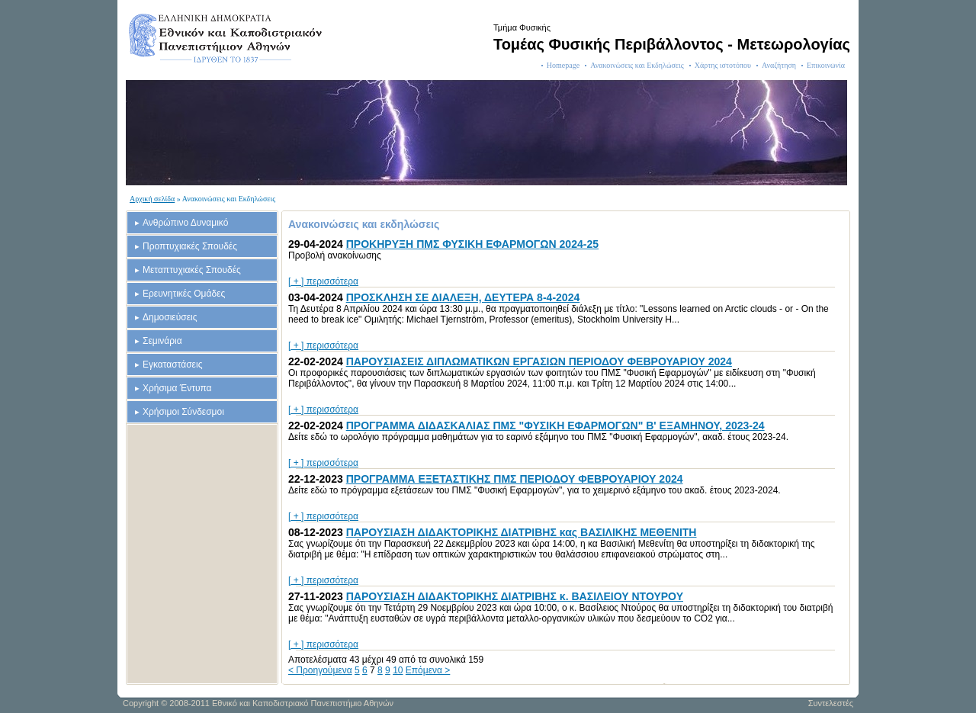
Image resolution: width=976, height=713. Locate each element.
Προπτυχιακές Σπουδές (190, 246)
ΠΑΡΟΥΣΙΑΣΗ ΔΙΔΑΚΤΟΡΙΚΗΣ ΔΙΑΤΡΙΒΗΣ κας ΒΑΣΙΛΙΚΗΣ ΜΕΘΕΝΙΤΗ (521, 532)
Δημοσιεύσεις (170, 317)
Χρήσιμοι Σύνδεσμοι (183, 411)
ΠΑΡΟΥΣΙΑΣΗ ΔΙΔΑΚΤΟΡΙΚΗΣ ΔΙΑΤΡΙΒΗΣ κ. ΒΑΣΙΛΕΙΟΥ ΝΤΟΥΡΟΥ (514, 596)
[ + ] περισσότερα (323, 281)
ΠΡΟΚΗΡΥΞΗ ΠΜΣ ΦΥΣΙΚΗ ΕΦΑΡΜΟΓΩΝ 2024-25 (472, 244)
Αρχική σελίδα (152, 198)
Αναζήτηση (779, 65)
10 (398, 670)
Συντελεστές (830, 703)
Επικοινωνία (826, 65)
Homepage (563, 65)
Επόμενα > (428, 670)
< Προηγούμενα (320, 670)
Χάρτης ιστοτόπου (723, 65)
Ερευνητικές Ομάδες (184, 293)
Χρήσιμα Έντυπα (177, 388)
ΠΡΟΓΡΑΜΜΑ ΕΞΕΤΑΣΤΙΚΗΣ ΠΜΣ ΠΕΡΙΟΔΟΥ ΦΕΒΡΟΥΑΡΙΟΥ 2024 (514, 479)
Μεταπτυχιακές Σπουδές (192, 270)
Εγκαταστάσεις (172, 364)
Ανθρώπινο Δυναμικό (185, 222)
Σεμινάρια (162, 341)
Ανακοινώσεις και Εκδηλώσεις (637, 65)
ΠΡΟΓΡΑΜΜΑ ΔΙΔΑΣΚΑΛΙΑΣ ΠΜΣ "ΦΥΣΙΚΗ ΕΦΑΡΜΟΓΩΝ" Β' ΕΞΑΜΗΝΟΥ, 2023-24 (555, 425)
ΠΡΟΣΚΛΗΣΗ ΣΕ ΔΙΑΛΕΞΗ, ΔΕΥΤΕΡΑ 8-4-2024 (463, 297)
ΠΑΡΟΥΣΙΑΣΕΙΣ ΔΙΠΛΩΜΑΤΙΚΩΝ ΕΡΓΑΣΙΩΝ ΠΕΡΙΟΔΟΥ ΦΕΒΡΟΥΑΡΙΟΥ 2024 (539, 361)
